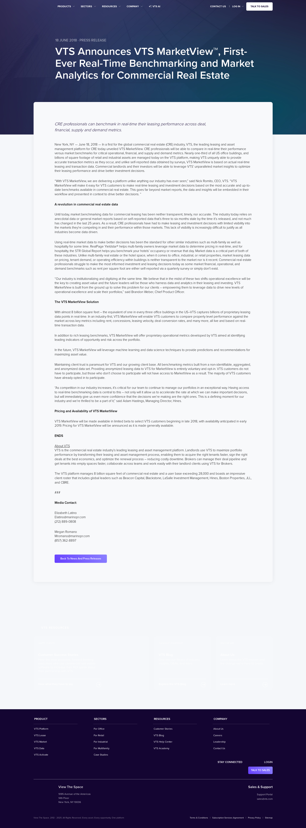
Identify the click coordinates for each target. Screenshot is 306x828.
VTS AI (154, 6)
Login (268, 762)
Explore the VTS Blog (172, 684)
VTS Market (40, 741)
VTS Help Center (163, 741)
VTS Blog (159, 735)
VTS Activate (41, 754)
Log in (236, 6)
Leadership (219, 741)
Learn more (227, 684)
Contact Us (218, 6)
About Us (218, 728)
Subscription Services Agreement (228, 818)
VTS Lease (40, 735)
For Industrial (101, 741)
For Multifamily (101, 748)
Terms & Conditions (199, 818)
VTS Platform (41, 728)
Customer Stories (163, 728)
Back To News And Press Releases (80, 558)
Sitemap (269, 818)
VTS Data (39, 748)
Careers (217, 735)
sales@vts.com (265, 798)
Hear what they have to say (55, 684)
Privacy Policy (254, 818)
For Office (99, 728)
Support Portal (265, 794)
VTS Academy (161, 748)
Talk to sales (259, 6)
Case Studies (101, 754)
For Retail (99, 735)
